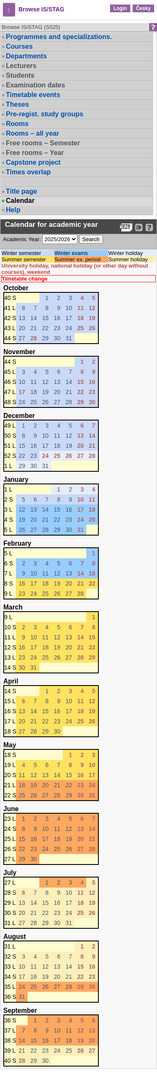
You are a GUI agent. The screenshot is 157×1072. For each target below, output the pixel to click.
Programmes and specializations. (59, 36)
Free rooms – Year (35, 152)
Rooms (17, 123)
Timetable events (33, 94)
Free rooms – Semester (43, 143)
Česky (143, 8)
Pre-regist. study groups (44, 114)
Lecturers (21, 65)
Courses (19, 46)
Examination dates (35, 85)
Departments (26, 56)
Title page (21, 191)
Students (20, 75)
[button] (9, 10)
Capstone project (33, 162)
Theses (17, 104)
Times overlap (28, 172)
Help (13, 209)
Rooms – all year (32, 133)
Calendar (20, 201)
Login (120, 8)
